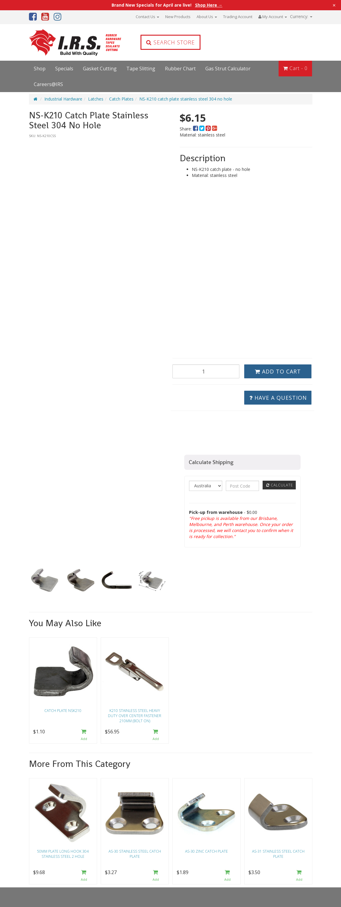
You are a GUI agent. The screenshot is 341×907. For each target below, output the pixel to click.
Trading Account (237, 16)
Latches (95, 99)
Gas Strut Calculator (228, 68)
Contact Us (147, 16)
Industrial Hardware (63, 99)
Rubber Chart (180, 68)
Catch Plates (121, 99)
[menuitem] (196, 129)
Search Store (170, 42)
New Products (178, 16)
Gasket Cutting (100, 68)
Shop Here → (209, 5)
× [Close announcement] (334, 5)
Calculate (279, 485)
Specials (64, 68)
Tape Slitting (140, 68)
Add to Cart (278, 371)
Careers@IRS (48, 84)
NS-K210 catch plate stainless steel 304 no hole (185, 99)
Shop (40, 68)
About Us (207, 16)
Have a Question (278, 397)
